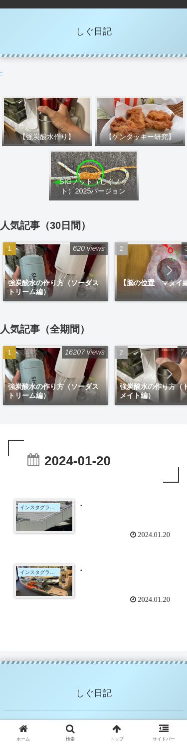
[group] (55, 272)
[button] (169, 270)
